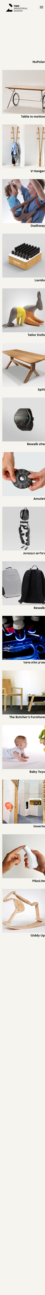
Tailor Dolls (34, 371)
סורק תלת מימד (32, 699)
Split (39, 426)
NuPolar (36, 98)
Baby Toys (35, 808)
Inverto (37, 862)
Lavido (37, 316)
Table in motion (31, 153)
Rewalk (37, 644)
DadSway (35, 262)
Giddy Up (35, 972)
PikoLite (36, 917)
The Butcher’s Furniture (25, 753)
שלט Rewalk (34, 480)
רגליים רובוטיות (32, 589)
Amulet (37, 535)
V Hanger (35, 207)
